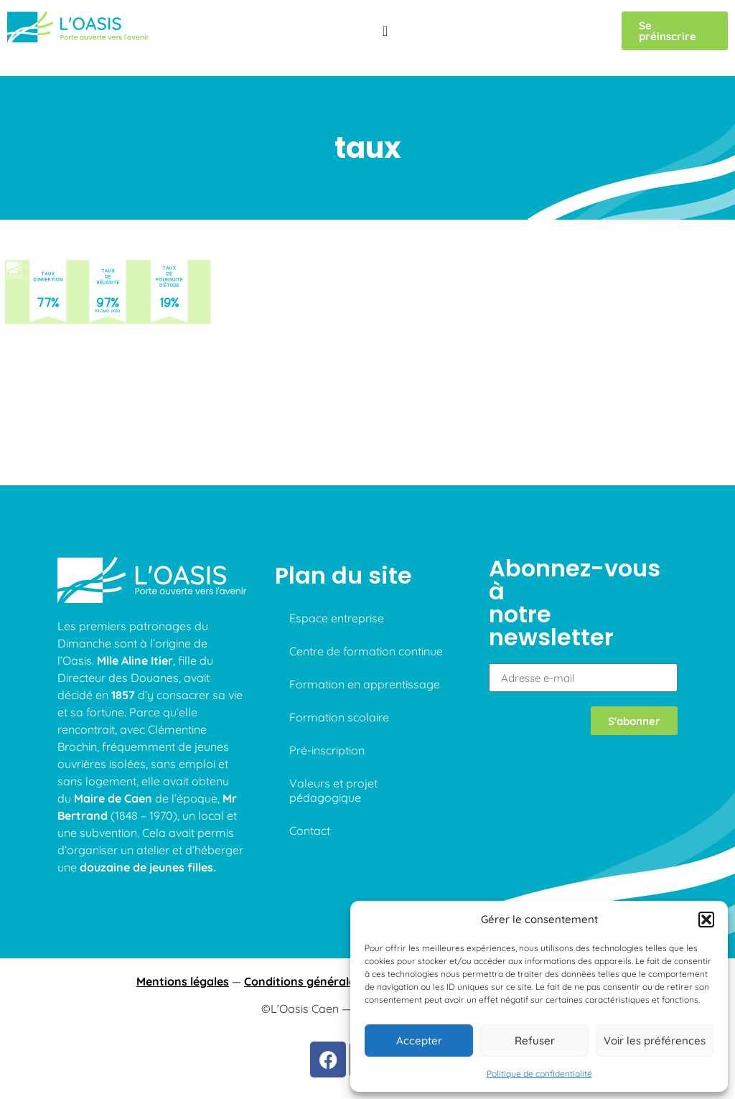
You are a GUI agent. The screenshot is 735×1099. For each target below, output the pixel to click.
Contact (309, 830)
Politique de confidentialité (539, 1073)
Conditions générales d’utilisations (339, 981)
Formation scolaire (339, 717)
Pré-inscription (327, 750)
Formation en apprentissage (364, 684)
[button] (706, 919)
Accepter (419, 1040)
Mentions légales (182, 981)
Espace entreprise (336, 618)
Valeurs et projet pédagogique (333, 790)
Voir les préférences (655, 1040)
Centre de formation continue (366, 651)
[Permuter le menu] (385, 31)
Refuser (535, 1040)
